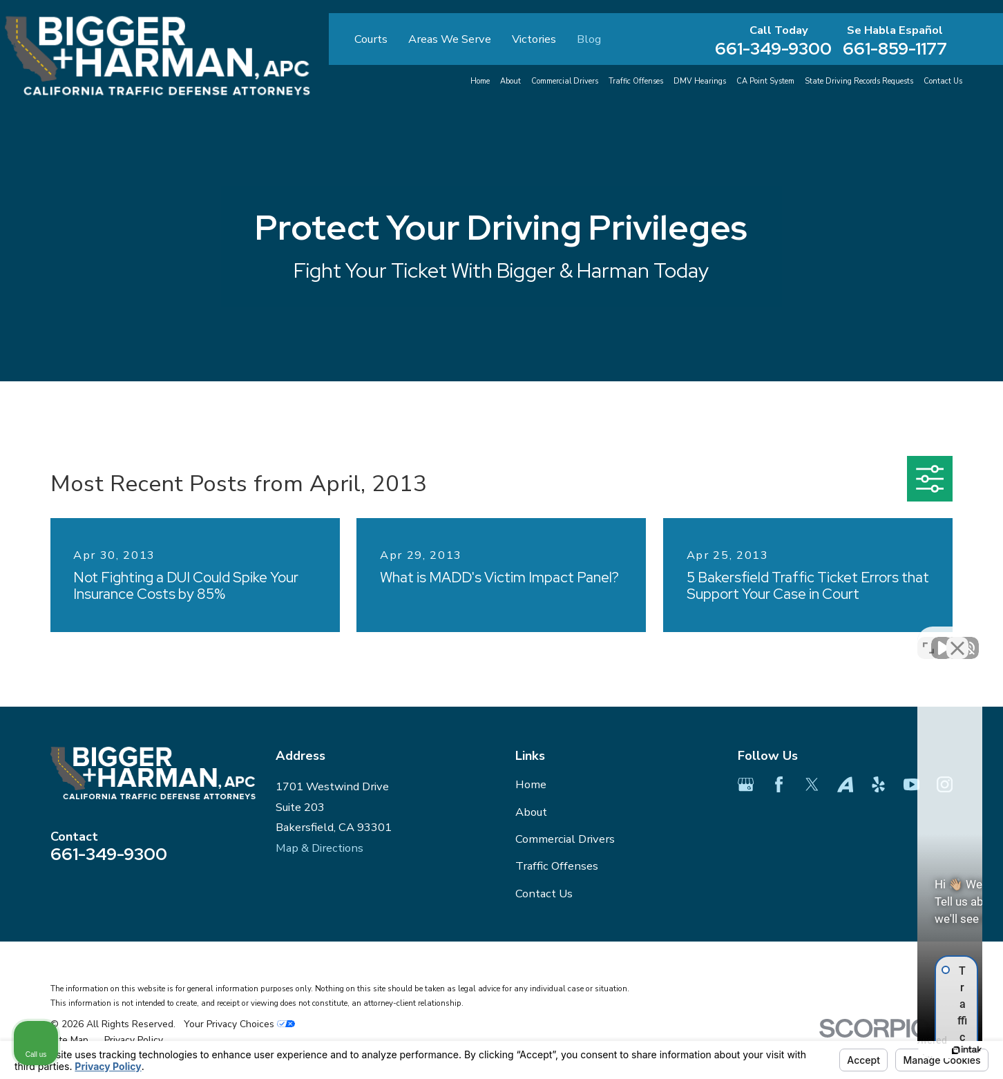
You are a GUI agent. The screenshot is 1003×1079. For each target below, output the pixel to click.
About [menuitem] (510, 81)
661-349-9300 (773, 49)
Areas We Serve (449, 39)
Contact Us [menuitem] (943, 81)
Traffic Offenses (556, 866)
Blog (589, 39)
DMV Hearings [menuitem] (700, 81)
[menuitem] (69, 1040)
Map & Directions (319, 848)
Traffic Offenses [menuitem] (636, 81)
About (531, 812)
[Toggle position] (928, 638)
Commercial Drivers (565, 839)
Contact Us (544, 893)
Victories (534, 39)
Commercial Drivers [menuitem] (564, 81)
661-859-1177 (895, 49)
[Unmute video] (758, 638)
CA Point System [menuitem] (765, 81)
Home (530, 784)
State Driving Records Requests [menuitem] (859, 81)
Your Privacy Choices (239, 1024)
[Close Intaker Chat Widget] (957, 638)
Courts (371, 39)
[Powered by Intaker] (885, 1050)
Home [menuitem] (480, 81)
